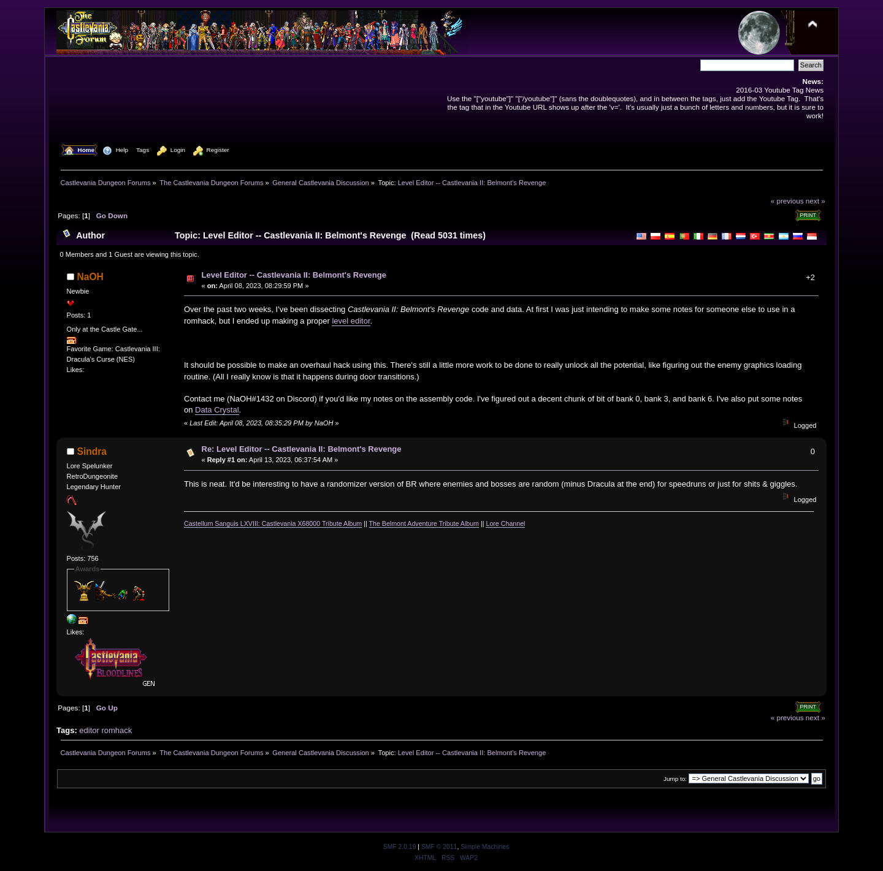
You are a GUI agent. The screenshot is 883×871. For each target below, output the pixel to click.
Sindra (92, 451)
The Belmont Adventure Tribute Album (424, 523)
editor (89, 730)
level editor (351, 320)
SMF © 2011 (439, 846)
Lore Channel (505, 523)
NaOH (90, 277)
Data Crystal (217, 409)
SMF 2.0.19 (399, 846)
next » (815, 201)
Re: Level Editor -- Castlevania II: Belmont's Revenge (302, 449)
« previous (787, 201)
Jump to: (675, 778)
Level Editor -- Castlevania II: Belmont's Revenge (294, 275)
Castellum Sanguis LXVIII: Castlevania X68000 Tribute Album (273, 523)
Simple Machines (485, 846)
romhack (116, 730)
